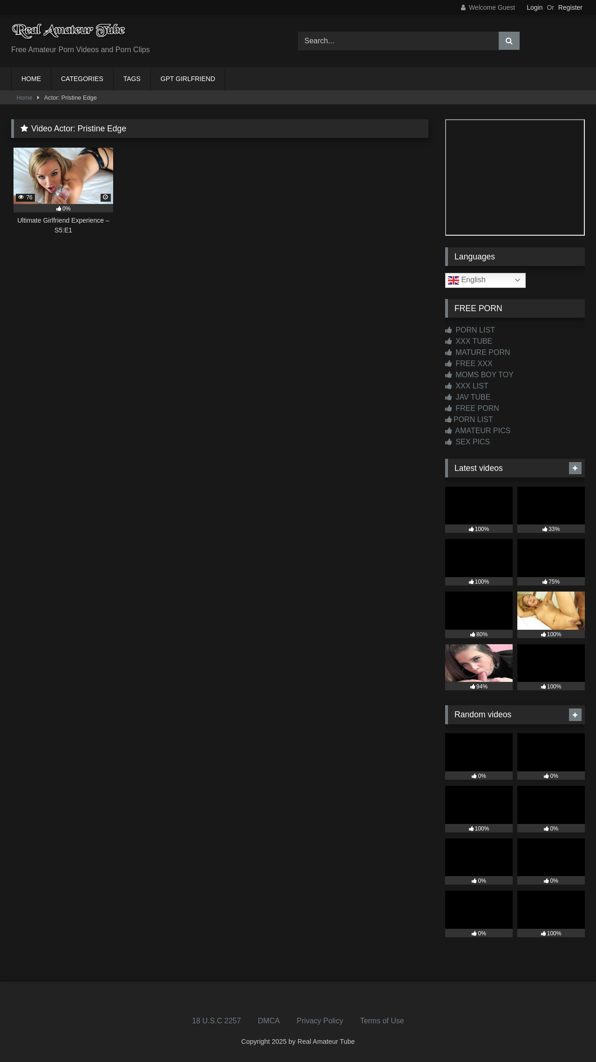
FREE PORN (472, 408)
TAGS (132, 78)
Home (25, 97)
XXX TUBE (468, 341)
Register (570, 7)
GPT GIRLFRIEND (188, 78)
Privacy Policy (320, 1021)
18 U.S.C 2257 (216, 1021)
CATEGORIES (82, 78)
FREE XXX (469, 364)
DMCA (269, 1021)
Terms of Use (382, 1021)
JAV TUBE (467, 397)
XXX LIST (466, 386)
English (467, 280)
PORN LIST (470, 330)
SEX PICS (467, 442)
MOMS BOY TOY (479, 375)
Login (534, 7)
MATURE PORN (477, 352)
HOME (31, 78)
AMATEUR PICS (477, 431)
